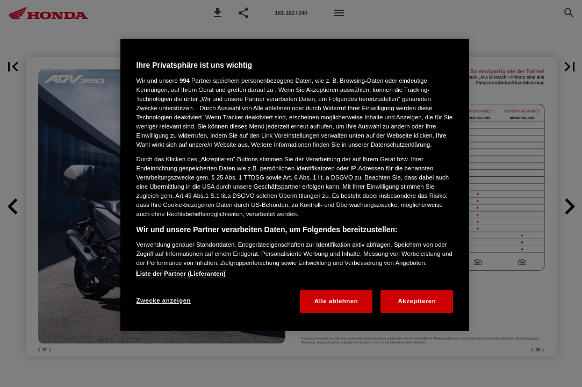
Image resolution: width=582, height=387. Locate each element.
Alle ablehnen (336, 301)
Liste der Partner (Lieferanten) (181, 273)
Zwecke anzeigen (163, 300)
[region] (295, 185)
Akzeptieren (417, 301)
